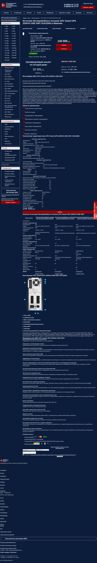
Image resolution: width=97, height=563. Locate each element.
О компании (18, 12)
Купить (64, 45)
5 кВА (6, 31)
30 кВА (14, 40)
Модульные (8, 116)
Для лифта (8, 88)
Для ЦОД (7, 74)
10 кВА (14, 33)
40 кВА (7, 43)
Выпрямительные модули (10, 184)
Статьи (2, 488)
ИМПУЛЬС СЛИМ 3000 (68, 61)
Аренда (2, 519)
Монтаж (2, 510)
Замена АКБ (3, 522)
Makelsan (7, 141)
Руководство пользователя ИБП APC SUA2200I (34, 83)
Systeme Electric (9, 126)
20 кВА (7, 40)
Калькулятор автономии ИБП (12, 191)
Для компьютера (9, 79)
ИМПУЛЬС (8, 129)
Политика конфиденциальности (8, 542)
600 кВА (7, 60)
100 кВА (14, 48)
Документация (27, 28)
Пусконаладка (3, 513)
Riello (6, 134)
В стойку (7, 81)
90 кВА (7, 48)
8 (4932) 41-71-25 (71, 5)
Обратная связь (88, 3)
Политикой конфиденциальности (67, 455)
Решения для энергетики (8, 71)
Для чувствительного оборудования (11, 106)
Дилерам (78, 12)
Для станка (8, 96)
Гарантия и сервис (65, 12)
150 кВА (14, 50)
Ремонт (2, 524)
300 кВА (14, 55)
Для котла (7, 100)
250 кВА (7, 55)
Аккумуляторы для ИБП (10, 177)
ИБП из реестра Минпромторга (8, 20)
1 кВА (6, 26)
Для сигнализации (10, 93)
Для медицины (9, 83)
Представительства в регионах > (33, 6)
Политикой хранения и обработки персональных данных (44, 455)
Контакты (90, 12)
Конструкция (56, 28)
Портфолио (50, 12)
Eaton (6, 131)
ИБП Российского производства (9, 17)
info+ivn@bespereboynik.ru (36, 4)
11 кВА (7, 36)
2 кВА (13, 26)
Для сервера (8, 76)
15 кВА (7, 38)
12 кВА (14, 36)
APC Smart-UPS (36, 18)
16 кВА (14, 38)
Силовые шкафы (9, 173)
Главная (6, 12)
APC (6, 139)
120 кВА (7, 50)
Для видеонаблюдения (11, 91)
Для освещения (9, 86)
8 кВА (6, 33)
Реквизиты (2, 491)
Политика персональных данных (8, 545)
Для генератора (9, 114)
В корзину (64, 48)
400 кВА (7, 57)
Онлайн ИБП (8, 151)
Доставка (2, 504)
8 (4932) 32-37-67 (71, 6)
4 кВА (13, 28)
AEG (6, 124)
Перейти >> (38, 73)
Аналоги (83, 28)
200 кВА (14, 53)
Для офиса (8, 112)
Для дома (7, 98)
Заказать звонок (88, 7)
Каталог (29, 12)
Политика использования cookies (8, 548)
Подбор (2, 501)
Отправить (60, 456)
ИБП (1, 529)
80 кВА (14, 45)
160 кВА (7, 53)
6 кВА (13, 31)
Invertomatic (8, 143)
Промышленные (9, 67)
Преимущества (70, 28)
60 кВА (7, 45)
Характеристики (42, 28)
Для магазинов (9, 109)
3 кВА (6, 28)
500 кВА (14, 57)
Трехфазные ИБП (10, 160)
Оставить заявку (39, 273)
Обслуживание (4, 516)
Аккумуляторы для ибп (5, 532)
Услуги (39, 12)
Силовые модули (9, 171)
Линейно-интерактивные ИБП (10, 154)
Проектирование (4, 507)
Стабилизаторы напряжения (9, 180)
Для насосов (8, 103)
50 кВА (14, 43)
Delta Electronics (9, 136)
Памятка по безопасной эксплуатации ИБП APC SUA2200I (37, 86)
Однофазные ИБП (10, 157)
